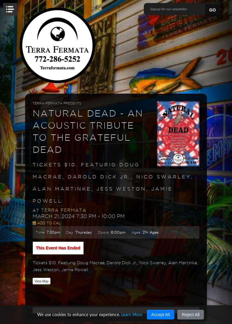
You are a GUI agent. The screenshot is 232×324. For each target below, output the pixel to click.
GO (212, 10)
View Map (42, 281)
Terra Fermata (63, 210)
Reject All (190, 314)
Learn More (131, 314)
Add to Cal (47, 223)
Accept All (160, 314)
